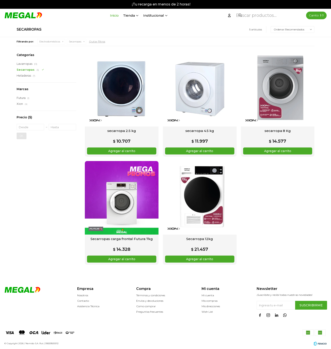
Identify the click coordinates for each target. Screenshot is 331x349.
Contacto (83, 300)
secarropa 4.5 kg (199, 131)
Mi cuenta (208, 295)
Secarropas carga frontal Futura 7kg (122, 239)
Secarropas (75, 41)
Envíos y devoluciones (149, 300)
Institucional (166, 15)
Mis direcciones (211, 306)
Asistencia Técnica (88, 306)
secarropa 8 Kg (278, 131)
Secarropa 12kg (199, 239)
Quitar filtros (97, 41)
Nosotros (82, 295)
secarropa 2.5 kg (121, 131)
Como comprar (146, 306)
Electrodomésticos (49, 41)
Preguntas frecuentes (149, 311)
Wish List (207, 311)
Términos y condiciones (150, 295)
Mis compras (210, 300)
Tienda (142, 15)
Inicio (127, 15)
